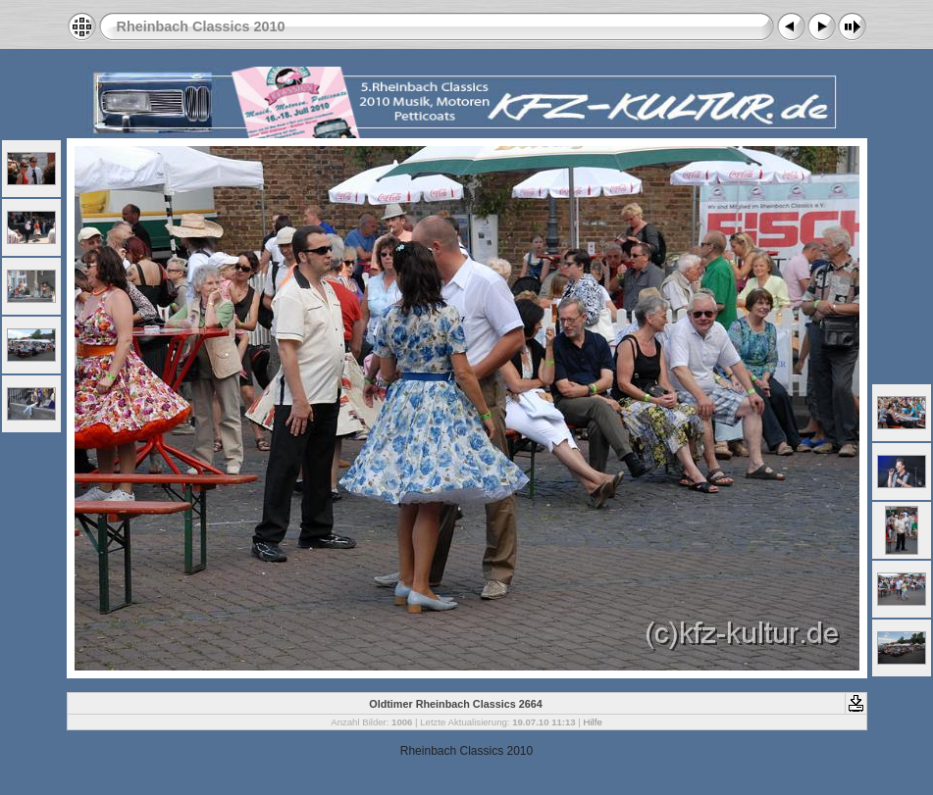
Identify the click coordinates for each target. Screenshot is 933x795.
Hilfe (593, 722)
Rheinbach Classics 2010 (201, 26)
